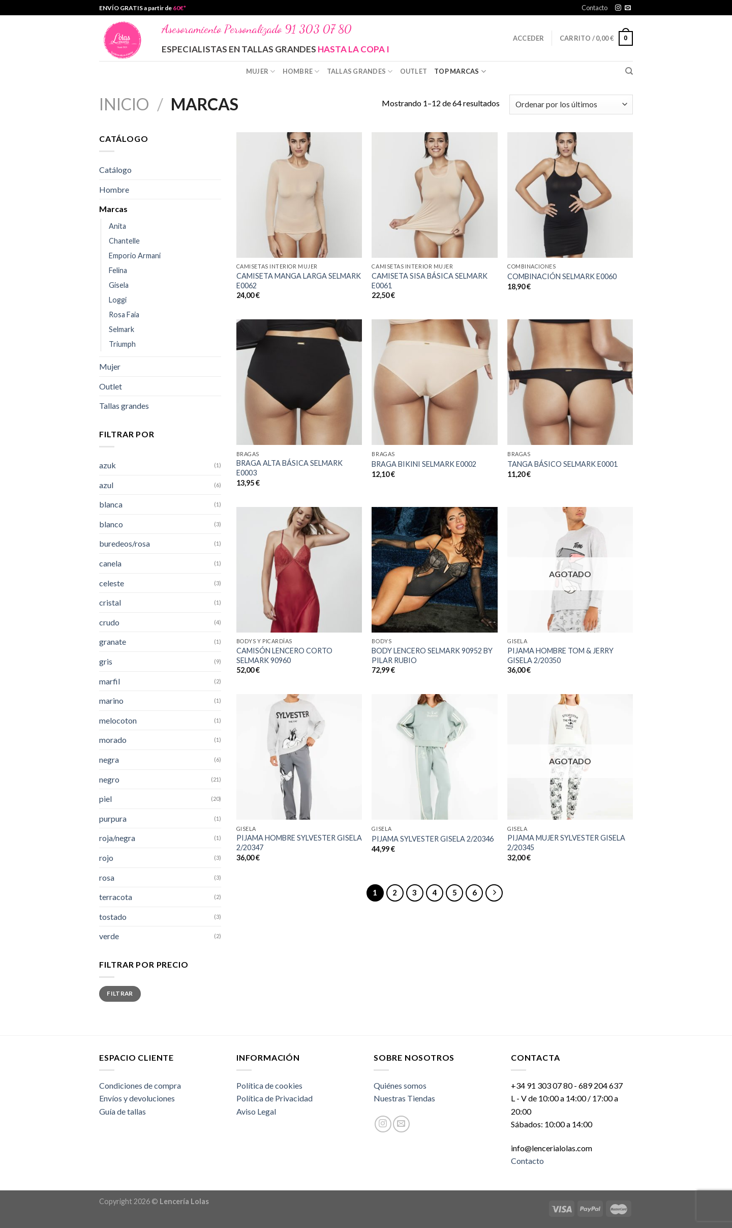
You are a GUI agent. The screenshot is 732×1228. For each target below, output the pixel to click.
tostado (113, 916)
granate (112, 641)
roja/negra (117, 838)
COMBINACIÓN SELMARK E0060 (562, 276)
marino (111, 700)
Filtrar (120, 993)
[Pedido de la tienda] (571, 104)
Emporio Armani (135, 255)
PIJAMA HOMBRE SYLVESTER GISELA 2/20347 (299, 842)
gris (105, 661)
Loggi (118, 299)
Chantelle (124, 240)
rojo (106, 857)
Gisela (119, 285)
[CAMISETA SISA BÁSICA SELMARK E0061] (434, 195)
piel (105, 798)
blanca (111, 504)
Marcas (113, 209)
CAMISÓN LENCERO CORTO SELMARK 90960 (284, 655)
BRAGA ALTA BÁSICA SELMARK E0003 (289, 468)
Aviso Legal (256, 1111)
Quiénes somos (400, 1085)
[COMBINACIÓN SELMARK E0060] (570, 195)
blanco (111, 524)
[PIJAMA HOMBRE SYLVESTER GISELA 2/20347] (299, 757)
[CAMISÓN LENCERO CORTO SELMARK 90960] (299, 570)
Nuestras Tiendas (404, 1098)
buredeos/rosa (124, 543)
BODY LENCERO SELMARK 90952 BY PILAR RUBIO (432, 655)
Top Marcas (460, 71)
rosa (106, 877)
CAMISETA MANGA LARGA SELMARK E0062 (298, 281)
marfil (109, 681)
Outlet (414, 71)
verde (109, 936)
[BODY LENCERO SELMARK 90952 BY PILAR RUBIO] (434, 570)
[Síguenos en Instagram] (618, 8)
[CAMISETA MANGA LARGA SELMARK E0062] (299, 195)
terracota (115, 897)
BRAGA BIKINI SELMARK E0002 (424, 464)
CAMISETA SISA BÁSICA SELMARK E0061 (429, 281)
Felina (118, 270)
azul (106, 485)
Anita (117, 226)
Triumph (122, 344)
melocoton (118, 720)
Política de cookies (269, 1085)
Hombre (301, 71)
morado (113, 739)
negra (109, 759)
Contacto (594, 8)
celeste (111, 583)
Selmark (121, 329)
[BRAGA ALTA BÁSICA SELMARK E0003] (299, 382)
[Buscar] (629, 71)
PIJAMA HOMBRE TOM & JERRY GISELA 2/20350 (560, 655)
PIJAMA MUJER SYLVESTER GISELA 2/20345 (566, 842)
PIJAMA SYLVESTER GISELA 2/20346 (433, 838)
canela (110, 563)
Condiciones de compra (140, 1085)
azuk (107, 465)
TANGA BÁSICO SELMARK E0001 (562, 464)
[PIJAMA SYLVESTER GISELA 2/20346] (434, 757)
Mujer (261, 71)
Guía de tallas (122, 1111)
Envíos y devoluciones (137, 1098)
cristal (110, 602)
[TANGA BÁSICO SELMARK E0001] (570, 382)
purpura (113, 818)
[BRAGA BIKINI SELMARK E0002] (434, 382)
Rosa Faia (124, 314)
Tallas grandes (360, 71)
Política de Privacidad (274, 1098)
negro (109, 779)
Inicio (124, 104)
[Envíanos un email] (628, 8)
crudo (109, 622)
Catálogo (115, 169)
